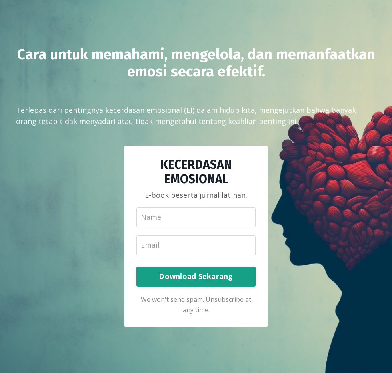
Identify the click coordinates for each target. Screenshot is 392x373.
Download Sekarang (196, 276)
